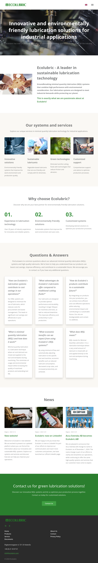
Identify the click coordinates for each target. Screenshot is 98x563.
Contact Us (49, 503)
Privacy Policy (55, 536)
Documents (8, 539)
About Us (53, 531)
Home (6, 531)
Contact (53, 534)
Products (7, 534)
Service (7, 536)
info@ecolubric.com (11, 553)
